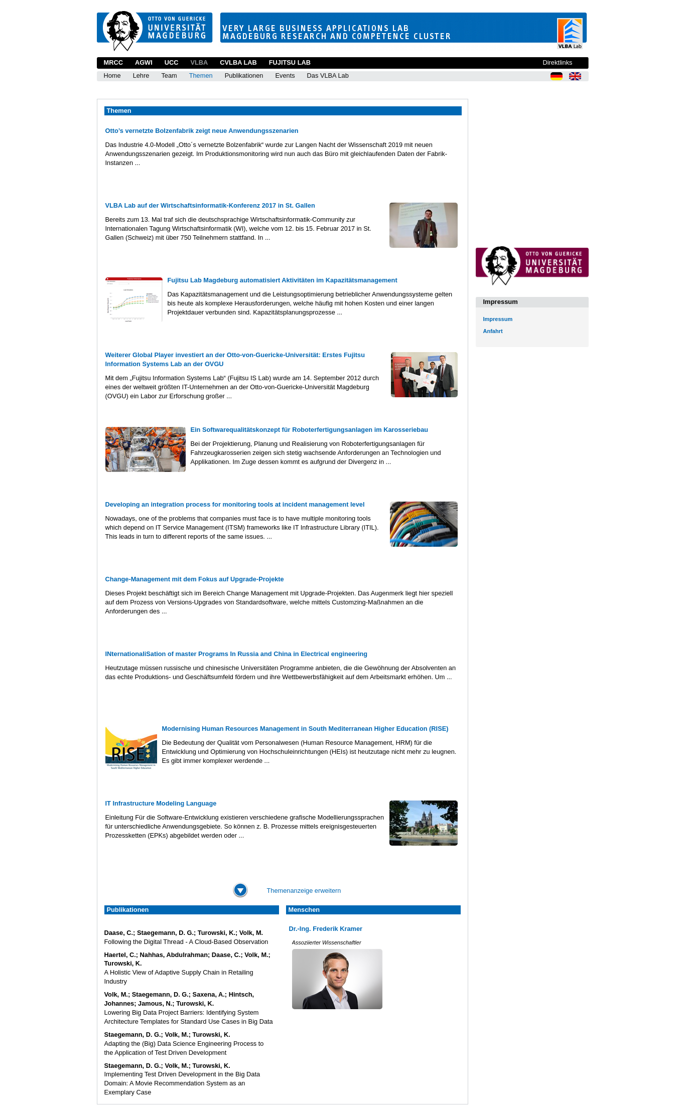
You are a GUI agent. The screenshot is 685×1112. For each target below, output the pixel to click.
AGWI (144, 62)
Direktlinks (557, 62)
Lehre (141, 75)
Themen (201, 75)
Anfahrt (493, 331)
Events (285, 75)
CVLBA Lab (238, 62)
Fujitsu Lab (290, 62)
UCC (172, 62)
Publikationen (244, 75)
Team (169, 75)
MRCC (113, 62)
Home (112, 75)
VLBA (199, 62)
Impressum (498, 319)
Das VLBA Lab (328, 75)
